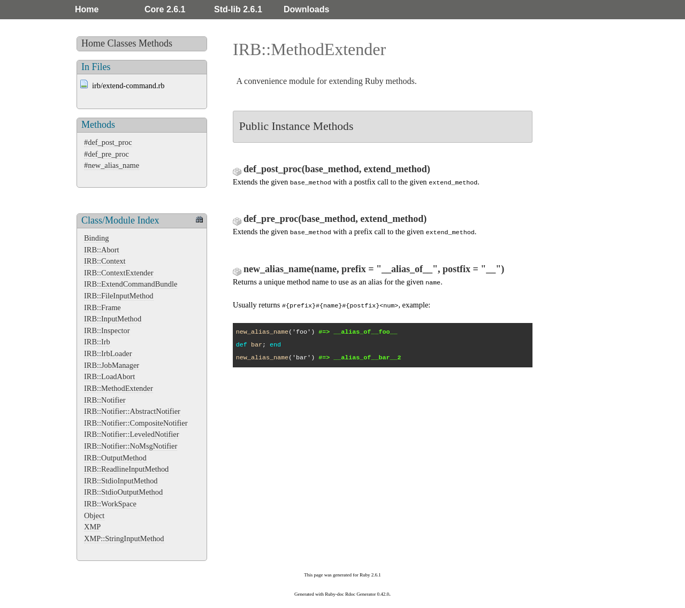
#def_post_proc (108, 142)
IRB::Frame (102, 307)
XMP (92, 526)
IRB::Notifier (105, 400)
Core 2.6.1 (164, 9)
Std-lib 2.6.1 (238, 9)
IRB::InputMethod (112, 318)
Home (86, 9)
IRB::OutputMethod (115, 457)
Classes (122, 43)
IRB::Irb (97, 341)
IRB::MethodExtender (118, 388)
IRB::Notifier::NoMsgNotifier (130, 446)
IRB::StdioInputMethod (121, 480)
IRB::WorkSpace (110, 503)
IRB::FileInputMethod (119, 295)
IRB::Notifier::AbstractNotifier (132, 411)
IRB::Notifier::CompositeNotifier (135, 423)
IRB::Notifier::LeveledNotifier (131, 434)
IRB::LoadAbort (109, 376)
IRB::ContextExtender (119, 272)
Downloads (306, 9)
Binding (96, 238)
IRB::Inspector (107, 330)
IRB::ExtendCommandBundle (130, 284)
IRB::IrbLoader (108, 353)
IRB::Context (105, 261)
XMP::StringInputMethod (124, 538)
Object (94, 515)
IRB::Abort (101, 249)
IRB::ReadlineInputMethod (126, 469)
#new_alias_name (111, 165)
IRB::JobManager (111, 365)
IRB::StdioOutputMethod (123, 492)
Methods (155, 43)
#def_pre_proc (106, 154)
